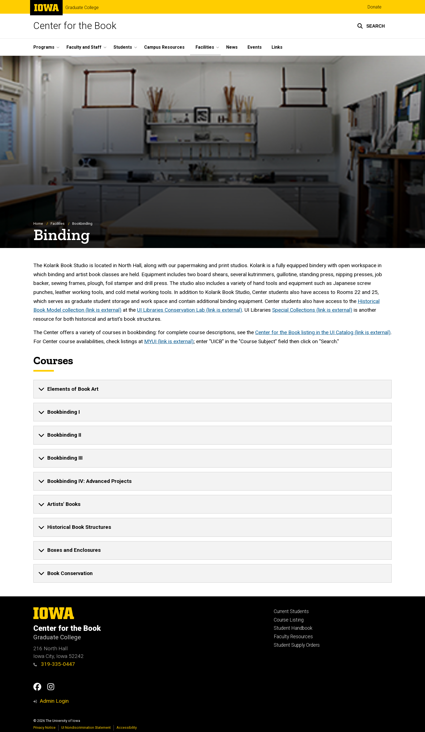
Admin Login (54, 701)
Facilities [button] (205, 47)
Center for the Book (75, 26)
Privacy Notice (44, 727)
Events (255, 47)
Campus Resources (164, 47)
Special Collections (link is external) (312, 310)
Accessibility (127, 727)
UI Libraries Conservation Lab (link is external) (189, 310)
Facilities (58, 223)
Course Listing (289, 620)
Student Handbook (293, 628)
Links (277, 47)
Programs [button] (43, 47)
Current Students (291, 611)
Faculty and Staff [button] (83, 47)
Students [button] (122, 47)
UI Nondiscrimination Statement (86, 727)
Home (38, 223)
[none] (212, 389)
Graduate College (82, 7)
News (232, 47)
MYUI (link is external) (169, 341)
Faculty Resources (293, 636)
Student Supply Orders (297, 645)
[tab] (212, 389)
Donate (375, 7)
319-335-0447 (54, 664)
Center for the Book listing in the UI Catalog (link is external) (323, 332)
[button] (371, 26)
